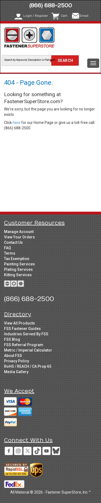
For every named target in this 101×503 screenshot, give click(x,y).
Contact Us (13, 242)
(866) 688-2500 (50, 5)
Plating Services (18, 269)
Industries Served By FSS (26, 334)
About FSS (13, 355)
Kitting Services (18, 275)
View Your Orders (19, 237)
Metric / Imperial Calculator (28, 350)
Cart (64, 16)
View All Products (19, 323)
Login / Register (35, 16)
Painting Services (19, 264)
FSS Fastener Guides (22, 328)
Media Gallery (16, 372)
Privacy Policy (16, 361)
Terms (9, 253)
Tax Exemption (16, 258)
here (16, 122)
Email (84, 16)
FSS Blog (12, 339)
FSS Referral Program (23, 345)
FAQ (7, 248)
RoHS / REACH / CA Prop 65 (27, 366)
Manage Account (19, 231)
